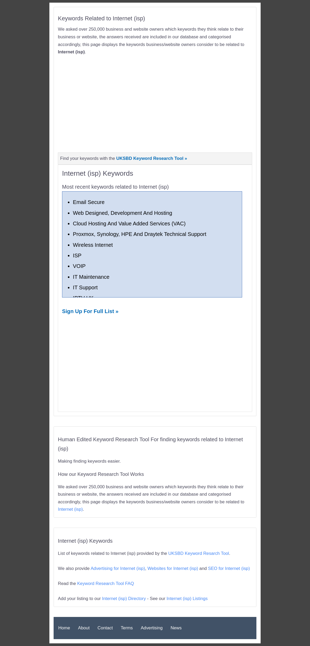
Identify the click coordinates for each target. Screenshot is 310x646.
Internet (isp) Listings (187, 598)
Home (64, 627)
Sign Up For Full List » (90, 311)
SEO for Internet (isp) (229, 568)
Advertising (152, 627)
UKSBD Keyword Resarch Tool (198, 553)
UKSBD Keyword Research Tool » (151, 158)
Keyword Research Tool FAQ (105, 583)
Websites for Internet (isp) (173, 568)
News (176, 627)
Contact (105, 627)
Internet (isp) (70, 509)
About (84, 627)
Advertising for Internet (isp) (118, 568)
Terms (127, 627)
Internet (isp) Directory (124, 598)
